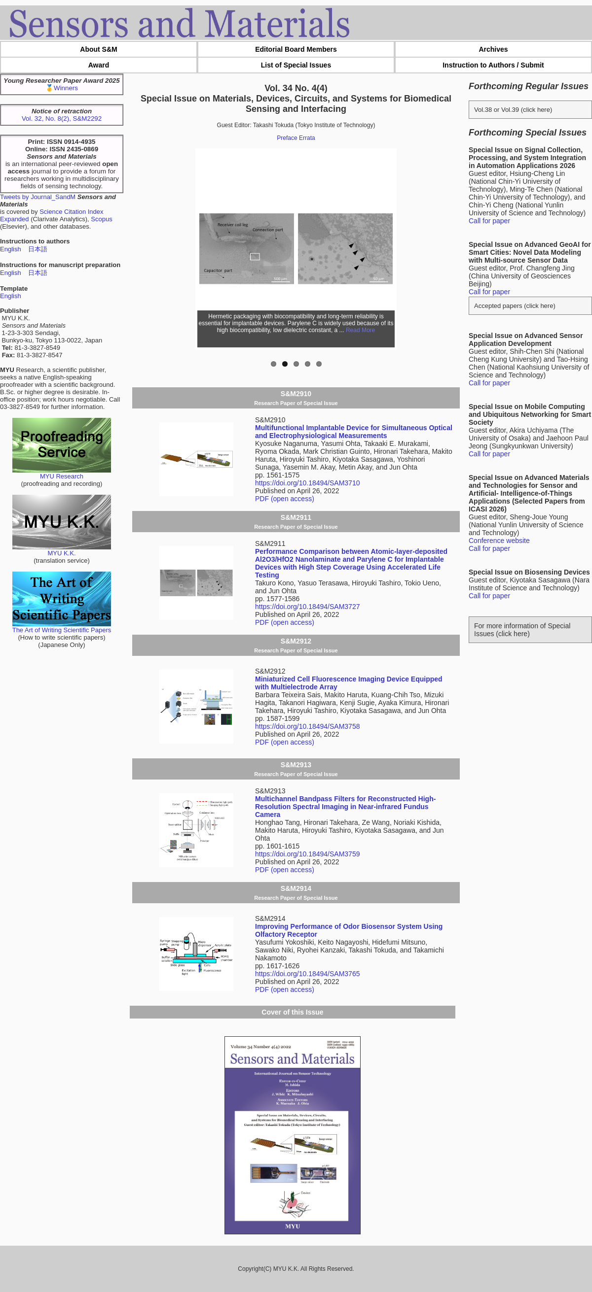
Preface (287, 138)
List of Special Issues (296, 65)
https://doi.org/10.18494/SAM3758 (307, 726)
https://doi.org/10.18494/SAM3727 (307, 607)
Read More (360, 330)
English (10, 249)
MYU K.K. (61, 550)
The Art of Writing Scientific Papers (61, 627)
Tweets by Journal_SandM (37, 197)
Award (99, 65)
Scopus (101, 219)
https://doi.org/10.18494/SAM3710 (307, 483)
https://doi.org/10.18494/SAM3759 (307, 854)
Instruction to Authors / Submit (493, 65)
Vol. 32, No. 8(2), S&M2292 (62, 118)
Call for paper (489, 221)
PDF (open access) (284, 499)
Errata (307, 138)
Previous (183, 249)
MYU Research (61, 473)
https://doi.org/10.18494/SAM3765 (307, 974)
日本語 (37, 249)
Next (409, 249)
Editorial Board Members (296, 49)
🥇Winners (61, 88)
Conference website (499, 540)
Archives (493, 49)
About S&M (98, 49)
